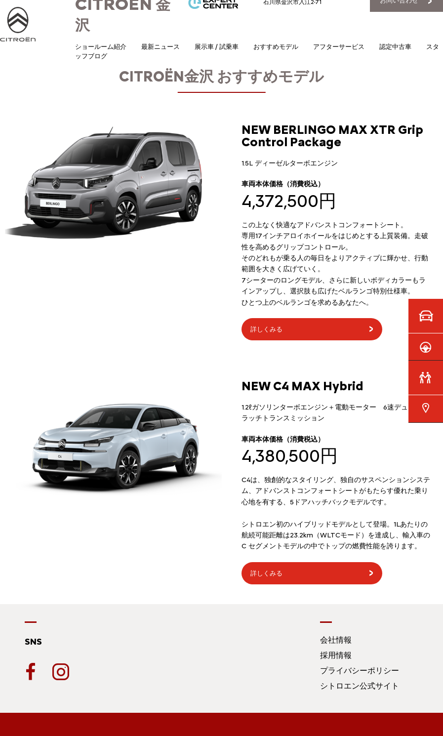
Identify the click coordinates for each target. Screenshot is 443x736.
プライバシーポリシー (359, 670)
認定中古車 (395, 46)
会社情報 (336, 640)
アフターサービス (338, 46)
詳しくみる (266, 329)
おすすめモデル (275, 46)
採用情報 (336, 655)
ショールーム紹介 (100, 46)
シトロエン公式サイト (359, 686)
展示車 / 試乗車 (217, 46)
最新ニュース (160, 46)
